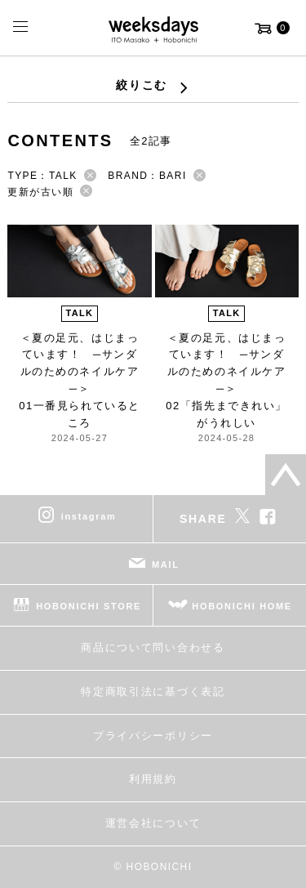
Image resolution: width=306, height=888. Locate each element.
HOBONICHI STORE (88, 606)
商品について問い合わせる (152, 647)
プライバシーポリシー (153, 736)
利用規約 (153, 779)
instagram (89, 516)
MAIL (166, 564)
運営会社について (153, 823)
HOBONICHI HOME (242, 606)
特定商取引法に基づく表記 (152, 691)
